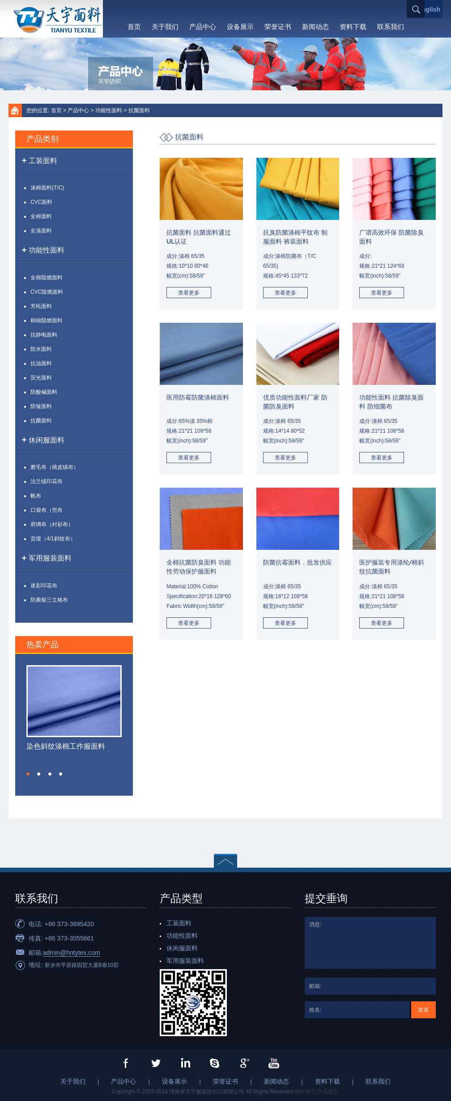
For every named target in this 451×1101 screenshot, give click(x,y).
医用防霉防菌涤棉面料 (197, 398)
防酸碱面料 (43, 392)
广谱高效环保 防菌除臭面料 (391, 237)
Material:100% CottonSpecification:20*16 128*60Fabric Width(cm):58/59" (198, 596)
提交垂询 (326, 899)
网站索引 (305, 1091)
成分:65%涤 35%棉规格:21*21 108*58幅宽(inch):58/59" (189, 431)
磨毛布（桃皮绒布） (54, 467)
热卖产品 (42, 645)
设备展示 (240, 26)
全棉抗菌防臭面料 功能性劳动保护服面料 (198, 567)
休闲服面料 (46, 440)
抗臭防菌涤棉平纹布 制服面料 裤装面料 (295, 237)
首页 (134, 26)
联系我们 (390, 26)
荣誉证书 (277, 26)
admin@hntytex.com (71, 952)
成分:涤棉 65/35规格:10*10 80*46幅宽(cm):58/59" (187, 266)
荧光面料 (41, 378)
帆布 (35, 496)
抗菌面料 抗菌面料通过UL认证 (198, 237)
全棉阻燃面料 (46, 277)
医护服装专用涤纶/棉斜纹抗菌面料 (391, 567)
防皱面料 (41, 406)
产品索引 (328, 1091)
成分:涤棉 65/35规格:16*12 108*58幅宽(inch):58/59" (285, 596)
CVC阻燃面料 (46, 292)
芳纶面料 (41, 306)
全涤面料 (41, 231)
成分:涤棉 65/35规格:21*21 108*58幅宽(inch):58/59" (381, 431)
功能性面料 (108, 110)
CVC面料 (41, 202)
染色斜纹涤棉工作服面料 (65, 746)
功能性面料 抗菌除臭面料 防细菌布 (391, 402)
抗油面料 (41, 363)
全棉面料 (41, 216)
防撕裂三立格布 (49, 600)
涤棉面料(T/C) (47, 188)
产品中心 (202, 26)
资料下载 (353, 26)
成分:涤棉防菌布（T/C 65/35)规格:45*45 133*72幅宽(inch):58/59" (289, 271)
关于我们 (165, 26)
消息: (370, 943)
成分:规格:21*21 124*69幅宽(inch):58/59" (381, 266)
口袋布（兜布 (46, 510)
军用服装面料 (50, 558)
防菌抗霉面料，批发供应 (297, 563)
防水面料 (41, 349)
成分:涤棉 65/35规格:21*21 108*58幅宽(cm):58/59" (381, 596)
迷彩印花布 (43, 585)
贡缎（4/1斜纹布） (53, 539)
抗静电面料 (43, 335)
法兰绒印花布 (46, 481)
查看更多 (189, 293)
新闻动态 (315, 26)
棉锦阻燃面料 (46, 320)
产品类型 (181, 899)
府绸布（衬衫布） (51, 524)
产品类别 (42, 139)
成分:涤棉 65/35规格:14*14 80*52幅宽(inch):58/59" (284, 431)
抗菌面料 (139, 110)
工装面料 (43, 161)
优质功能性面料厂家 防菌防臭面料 (295, 402)
